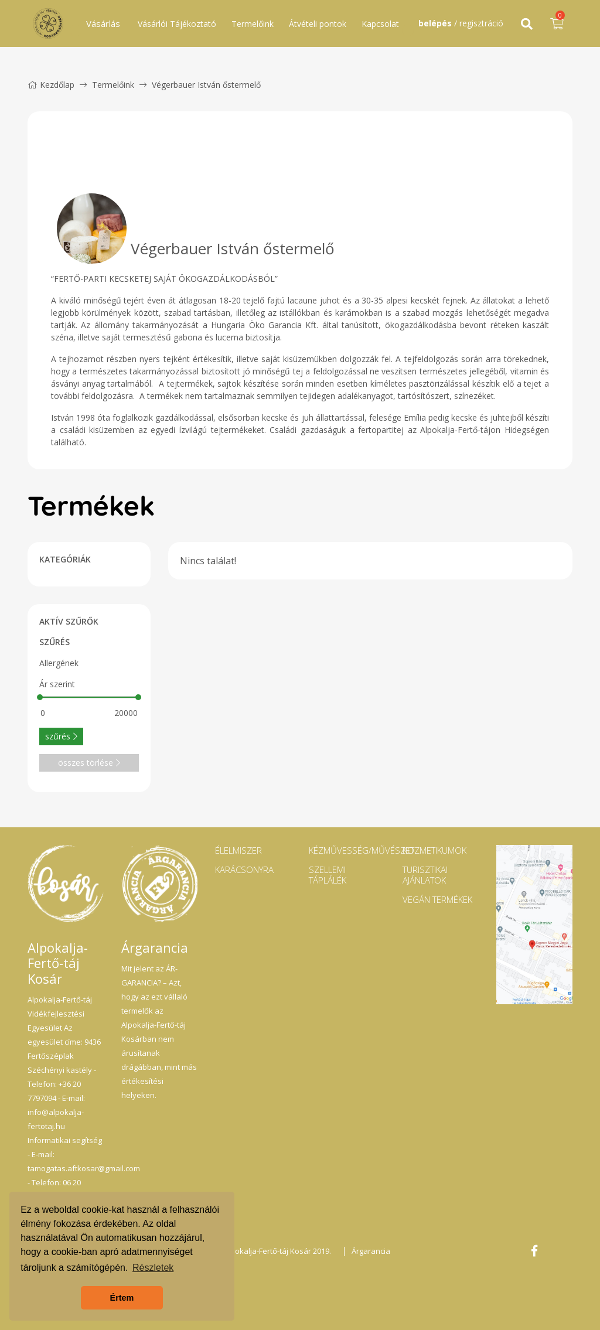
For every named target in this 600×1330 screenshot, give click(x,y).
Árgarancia (371, 1251)
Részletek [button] (152, 1268)
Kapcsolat (380, 23)
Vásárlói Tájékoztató (177, 23)
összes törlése (89, 762)
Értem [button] (122, 1297)
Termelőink (252, 23)
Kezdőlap (51, 84)
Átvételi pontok (317, 23)
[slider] (40, 697)
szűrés (61, 736)
